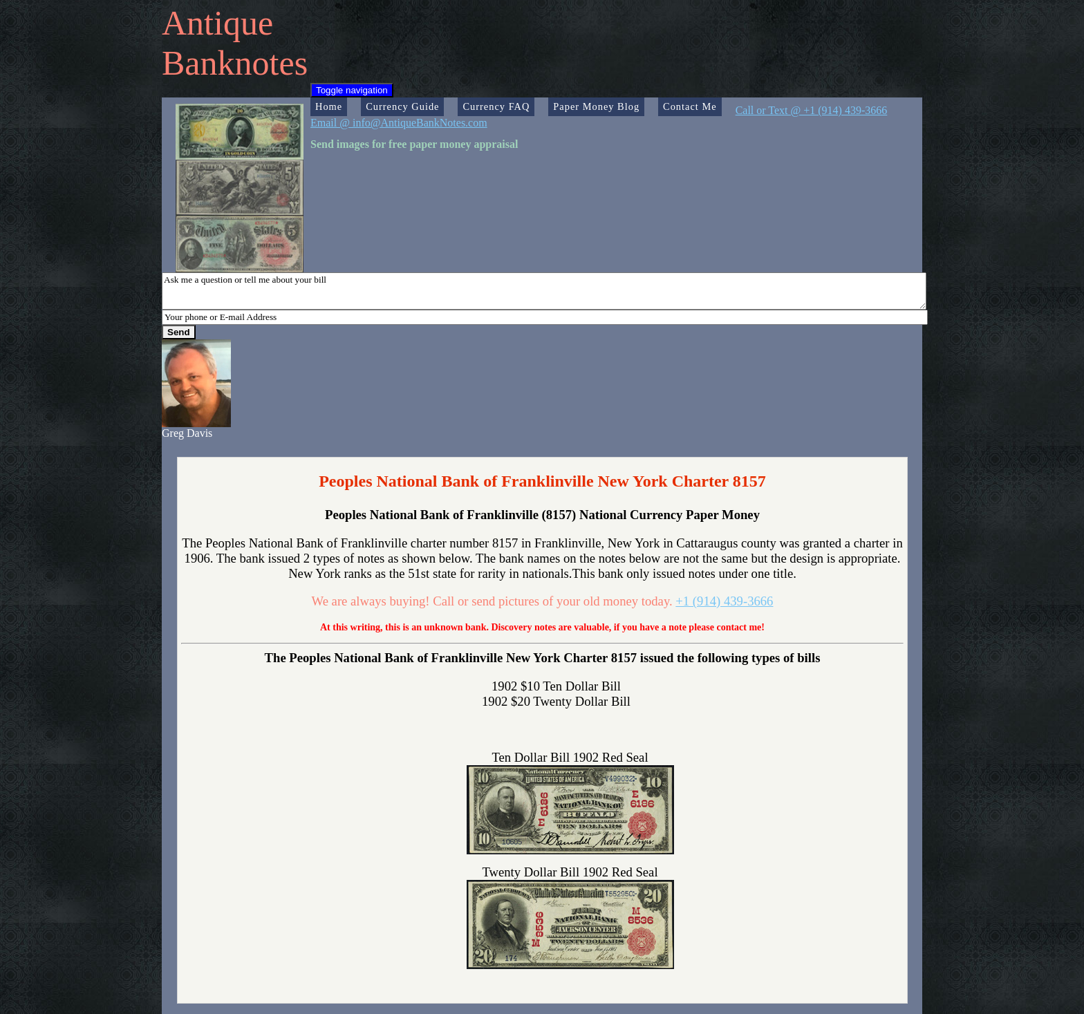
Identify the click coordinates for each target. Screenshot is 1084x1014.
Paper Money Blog (596, 106)
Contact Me (690, 106)
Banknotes (235, 63)
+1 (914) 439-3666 (724, 601)
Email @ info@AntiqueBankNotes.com (398, 123)
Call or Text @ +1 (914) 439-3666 (812, 110)
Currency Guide (402, 106)
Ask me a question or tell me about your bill (544, 291)
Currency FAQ (496, 106)
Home (328, 106)
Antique (217, 22)
